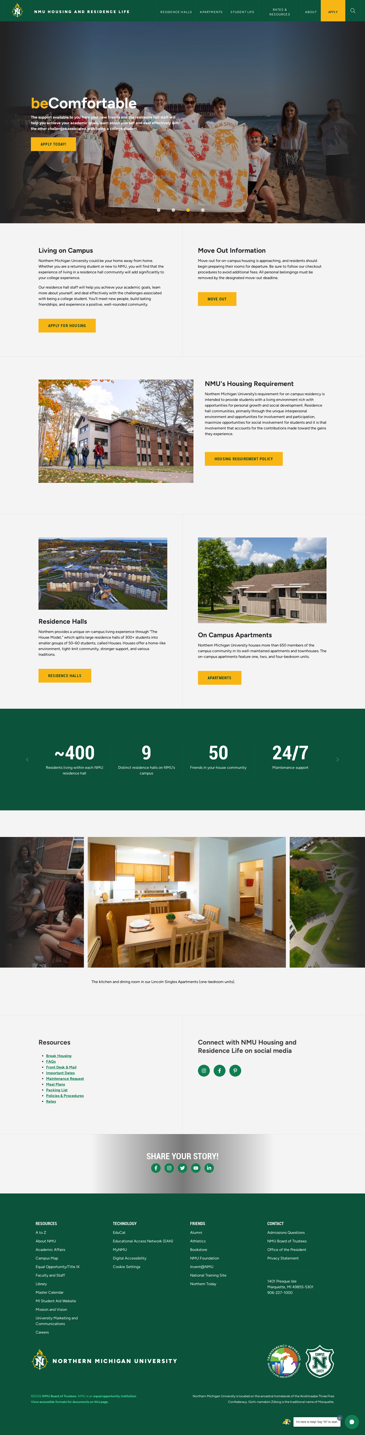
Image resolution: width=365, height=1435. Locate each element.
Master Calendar (49, 1292)
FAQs (51, 1061)
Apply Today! (53, 144)
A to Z (41, 1232)
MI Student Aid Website (56, 1301)
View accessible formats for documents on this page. (70, 1402)
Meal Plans (55, 1084)
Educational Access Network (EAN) (143, 1241)
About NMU (46, 1241)
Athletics (198, 1241)
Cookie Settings (126, 1266)
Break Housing (59, 1056)
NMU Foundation (204, 1258)
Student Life (242, 12)
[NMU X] (182, 1168)
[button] (353, 10)
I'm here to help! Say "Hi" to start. (317, 1422)
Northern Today (203, 1284)
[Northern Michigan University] (17, 10)
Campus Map (47, 1258)
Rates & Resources (279, 12)
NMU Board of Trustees (287, 1241)
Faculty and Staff (50, 1275)
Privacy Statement (283, 1258)
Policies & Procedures (65, 1095)
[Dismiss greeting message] (340, 1418)
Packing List (56, 1090)
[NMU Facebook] (156, 1168)
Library (41, 1284)
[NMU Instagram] (169, 1168)
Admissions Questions (286, 1232)
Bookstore (198, 1249)
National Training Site (208, 1275)
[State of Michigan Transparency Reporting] (284, 1361)
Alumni (196, 1232)
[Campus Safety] (320, 1361)
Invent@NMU (201, 1266)
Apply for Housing (67, 325)
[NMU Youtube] (196, 1168)
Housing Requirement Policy (244, 458)
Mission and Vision (51, 1309)
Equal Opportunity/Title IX (58, 1266)
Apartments (211, 12)
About (311, 12)
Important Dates (60, 1073)
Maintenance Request (65, 1078)
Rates (51, 1101)
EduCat (119, 1232)
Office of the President (286, 1249)
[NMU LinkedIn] (209, 1168)
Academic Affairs (50, 1249)
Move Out (217, 299)
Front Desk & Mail (61, 1067)
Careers (42, 1332)
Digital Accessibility (129, 1258)
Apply (333, 12)
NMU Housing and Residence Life (82, 12)
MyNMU (120, 1249)
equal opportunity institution (114, 1396)
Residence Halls (176, 12)
